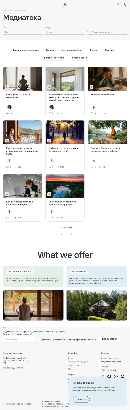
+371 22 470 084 (125, 4)
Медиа (71, 369)
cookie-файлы (104, 387)
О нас (70, 358)
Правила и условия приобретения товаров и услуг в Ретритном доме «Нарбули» (56, 403)
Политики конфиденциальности (79, 339)
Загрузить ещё (65, 227)
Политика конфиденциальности (17, 404)
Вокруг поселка (75, 365)
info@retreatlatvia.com (111, 362)
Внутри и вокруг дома (78, 362)
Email (4, 327)
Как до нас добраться (13, 368)
